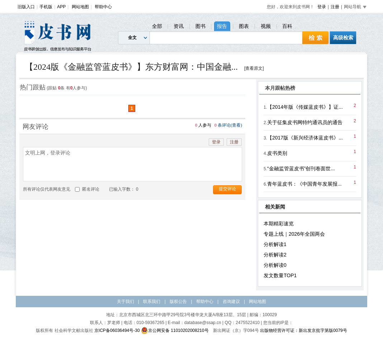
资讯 (179, 26)
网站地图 (80, 6)
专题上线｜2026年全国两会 (294, 234)
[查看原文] (254, 68)
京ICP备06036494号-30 (117, 330)
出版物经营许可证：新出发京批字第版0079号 (303, 330)
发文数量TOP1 (280, 275)
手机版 (45, 6)
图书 (200, 26)
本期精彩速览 (279, 223)
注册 (335, 6)
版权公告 (178, 301)
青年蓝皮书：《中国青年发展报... (304, 184)
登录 (321, 6)
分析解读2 (275, 255)
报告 (222, 26)
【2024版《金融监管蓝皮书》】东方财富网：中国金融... (131, 67)
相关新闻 (275, 207)
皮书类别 (277, 153)
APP (61, 6)
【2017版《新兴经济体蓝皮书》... (305, 138)
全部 (157, 26)
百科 (287, 26)
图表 (244, 26)
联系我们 (151, 301)
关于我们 (125, 301)
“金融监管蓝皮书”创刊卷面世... (301, 168)
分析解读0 (275, 265)
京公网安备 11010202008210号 (175, 330)
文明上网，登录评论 (132, 164)
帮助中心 (103, 6)
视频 (266, 26)
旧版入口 (26, 6)
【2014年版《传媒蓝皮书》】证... (305, 107)
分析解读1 (275, 244)
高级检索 (343, 37)
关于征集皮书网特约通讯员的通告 (304, 122)
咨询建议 (231, 301)
